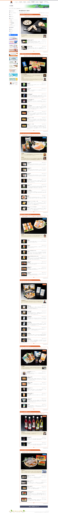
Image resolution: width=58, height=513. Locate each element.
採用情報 (37, 2)
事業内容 (25, 2)
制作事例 (29, 2)
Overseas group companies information (41, 2)
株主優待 (14, 8)
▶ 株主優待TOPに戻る (45, 131)
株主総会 (11, 24)
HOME (10, 8)
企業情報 (20, 2)
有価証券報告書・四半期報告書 (12, 23)
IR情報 (33, 2)
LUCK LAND (11, 2)
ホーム (16, 2)
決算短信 (11, 21)
